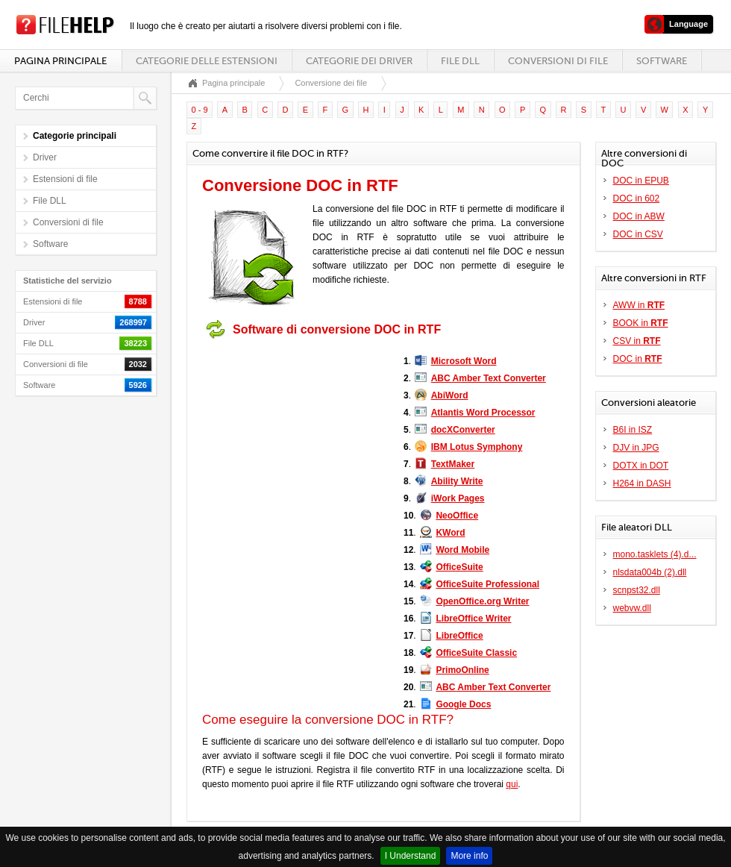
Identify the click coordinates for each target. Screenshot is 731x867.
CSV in (637, 341)
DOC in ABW (639, 216)
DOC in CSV (638, 234)
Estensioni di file (65, 179)
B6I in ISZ (633, 430)
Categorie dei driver (359, 60)
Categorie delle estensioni (206, 60)
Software (661, 60)
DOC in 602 (636, 198)
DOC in (637, 359)
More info (469, 856)
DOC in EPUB (641, 180)
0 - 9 (200, 109)
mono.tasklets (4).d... (655, 554)
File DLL (460, 60)
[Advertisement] (295, 438)
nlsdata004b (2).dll (650, 572)
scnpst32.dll (636, 590)
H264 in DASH (642, 483)
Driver (45, 157)
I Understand (410, 856)
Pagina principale (60, 60)
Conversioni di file (558, 60)
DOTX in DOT (641, 465)
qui (512, 784)
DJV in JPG (636, 447)
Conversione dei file (331, 82)
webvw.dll (632, 608)
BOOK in (640, 323)
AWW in (639, 305)
